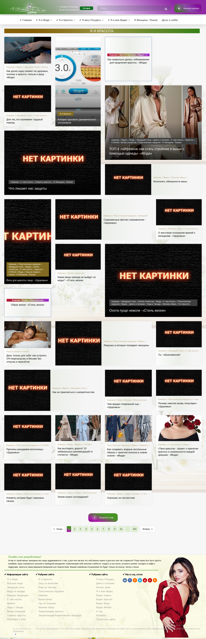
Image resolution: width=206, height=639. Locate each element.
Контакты (101, 615)
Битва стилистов (16, 611)
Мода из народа (16, 591)
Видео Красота (104, 599)
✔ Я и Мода (42, 20)
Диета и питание (105, 583)
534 (134, 529)
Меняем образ (46, 607)
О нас (99, 611)
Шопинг (11, 603)
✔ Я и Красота (64, 20)
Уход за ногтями (47, 587)
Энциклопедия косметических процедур (59, 615)
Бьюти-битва (45, 599)
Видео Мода (102, 603)
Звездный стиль (15, 587)
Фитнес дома (103, 587)
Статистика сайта (105, 619)
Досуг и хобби (170, 20)
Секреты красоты (16, 615)
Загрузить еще (103, 517)
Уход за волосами (48, 583)
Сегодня (86, 8)
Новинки (42, 595)
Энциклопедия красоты (51, 611)
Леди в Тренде (15, 607)
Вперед (148, 529)
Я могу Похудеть (105, 579)
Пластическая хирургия (51, 591)
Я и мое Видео (104, 591)
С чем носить (14, 599)
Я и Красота (45, 579)
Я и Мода (12, 579)
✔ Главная (26, 20)
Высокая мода (15, 583)
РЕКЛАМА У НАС (16, 619)
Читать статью (132, 567)
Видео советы (103, 595)
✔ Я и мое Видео (117, 20)
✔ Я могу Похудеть (90, 20)
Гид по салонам (47, 603)
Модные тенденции (17, 595)
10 (121, 529)
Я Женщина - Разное (146, 20)
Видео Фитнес (103, 607)
